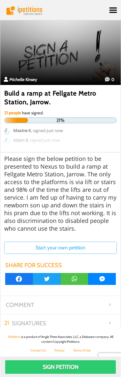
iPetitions (60, 10)
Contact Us (38, 350)
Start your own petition (60, 248)
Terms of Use (82, 350)
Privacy (60, 350)
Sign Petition (60, 367)
